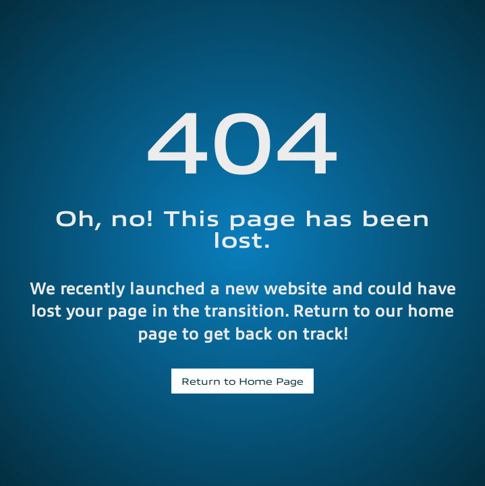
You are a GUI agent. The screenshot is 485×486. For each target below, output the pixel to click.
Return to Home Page (242, 381)
